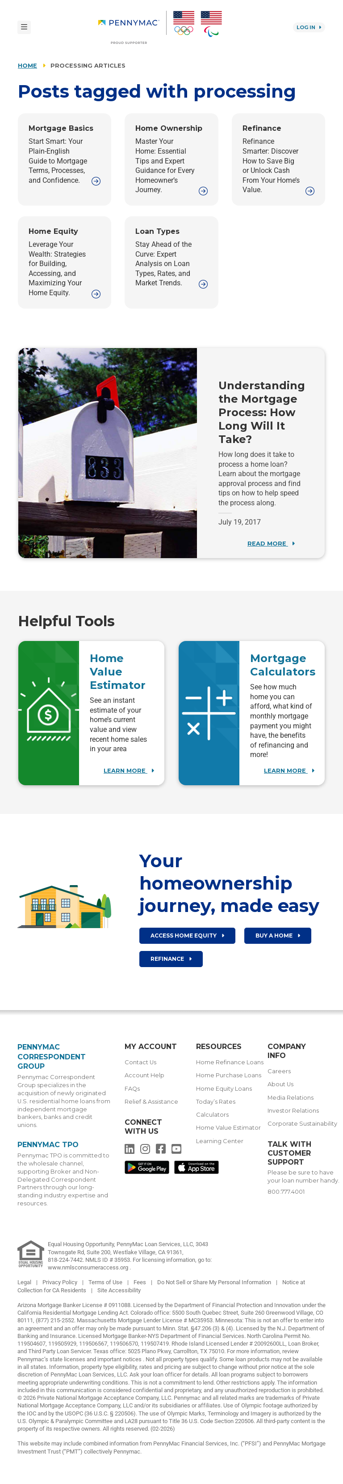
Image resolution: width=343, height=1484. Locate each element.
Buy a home (277, 935)
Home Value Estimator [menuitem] (228, 1127)
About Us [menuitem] (280, 1084)
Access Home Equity (187, 935)
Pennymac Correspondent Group (51, 1057)
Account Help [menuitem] (144, 1075)
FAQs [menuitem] (132, 1088)
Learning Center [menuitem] (219, 1141)
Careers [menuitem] (279, 1071)
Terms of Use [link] (106, 1282)
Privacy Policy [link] (60, 1282)
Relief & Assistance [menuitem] (151, 1101)
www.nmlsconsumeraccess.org (89, 1267)
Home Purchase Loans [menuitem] (228, 1075)
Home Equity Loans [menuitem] (224, 1088)
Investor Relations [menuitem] (293, 1110)
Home (27, 65)
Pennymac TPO (48, 1144)
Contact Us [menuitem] (140, 1062)
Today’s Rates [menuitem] (215, 1101)
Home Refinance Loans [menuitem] (230, 1062)
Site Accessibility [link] (119, 1290)
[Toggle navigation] (24, 27)
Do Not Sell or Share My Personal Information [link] (214, 1282)
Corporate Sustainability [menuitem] (302, 1123)
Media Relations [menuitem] (291, 1097)
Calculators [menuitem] (212, 1114)
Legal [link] (25, 1282)
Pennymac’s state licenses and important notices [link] (80, 1359)
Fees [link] (140, 1282)
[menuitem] (132, 27)
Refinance (171, 958)
